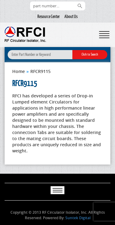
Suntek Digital (77, 217)
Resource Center (48, 16)
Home (18, 71)
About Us (71, 16)
